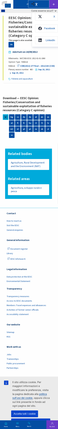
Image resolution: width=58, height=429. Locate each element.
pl (24, 129)
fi (17, 123)
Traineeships (13, 359)
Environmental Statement (18, 281)
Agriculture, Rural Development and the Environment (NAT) (28, 164)
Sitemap (10, 332)
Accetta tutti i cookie (25, 413)
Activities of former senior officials (23, 309)
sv (12, 135)
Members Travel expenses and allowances (26, 305)
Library (10, 253)
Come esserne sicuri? (43, 10)
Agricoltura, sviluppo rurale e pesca (26, 189)
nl (18, 129)
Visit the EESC (13, 225)
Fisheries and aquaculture (22, 78)
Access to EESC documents (19, 300)
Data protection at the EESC (19, 276)
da (24, 117)
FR (11, 44)
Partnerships (12, 368)
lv (48, 123)
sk (42, 129)
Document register (17, 249)
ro (36, 129)
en (42, 117)
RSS (8, 336)
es (48, 117)
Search (29, 426)
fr (24, 123)
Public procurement (16, 363)
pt (30, 129)
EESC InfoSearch (16, 259)
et (12, 123)
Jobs (9, 354)
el (36, 117)
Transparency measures (18, 296)
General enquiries (15, 230)
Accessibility (36, 4)
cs (18, 117)
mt (11, 129)
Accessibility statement (18, 314)
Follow (53, 4)
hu (30, 123)
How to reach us (14, 221)
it (36, 123)
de (30, 117)
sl (48, 129)
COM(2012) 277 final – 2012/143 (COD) (36, 66)
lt (42, 123)
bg (12, 117)
